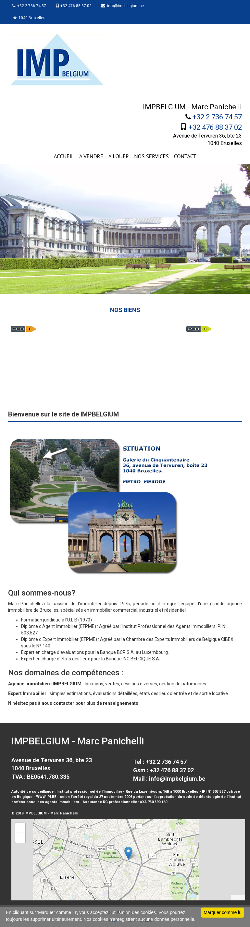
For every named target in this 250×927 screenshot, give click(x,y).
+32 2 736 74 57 (30, 6)
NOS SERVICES (151, 156)
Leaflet (238, 898)
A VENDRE (91, 156)
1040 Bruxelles (30, 18)
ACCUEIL (64, 156)
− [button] (20, 838)
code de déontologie (201, 797)
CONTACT (185, 156)
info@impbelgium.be (125, 6)
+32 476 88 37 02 (75, 6)
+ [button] (20, 828)
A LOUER (118, 156)
